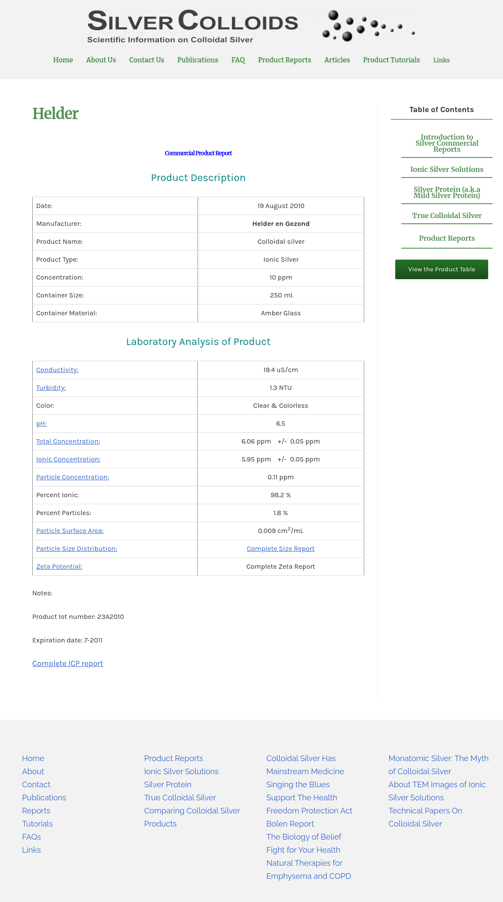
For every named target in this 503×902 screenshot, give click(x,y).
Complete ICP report (67, 663)
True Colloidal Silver (447, 215)
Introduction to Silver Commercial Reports (447, 143)
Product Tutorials (391, 60)
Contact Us (146, 60)
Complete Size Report (281, 548)
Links (441, 60)
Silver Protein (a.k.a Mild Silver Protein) (447, 192)
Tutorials (37, 823)
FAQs (31, 836)
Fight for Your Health (304, 849)
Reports (36, 810)
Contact (36, 784)
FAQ (238, 60)
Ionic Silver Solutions (447, 169)
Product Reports (284, 60)
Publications (198, 60)
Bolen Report (290, 823)
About (33, 771)
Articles (337, 60)
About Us (101, 60)
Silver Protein (168, 784)
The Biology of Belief (304, 836)
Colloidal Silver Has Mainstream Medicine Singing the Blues (305, 771)
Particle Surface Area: (69, 530)
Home (63, 60)
